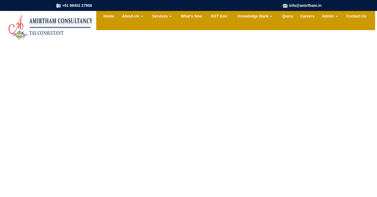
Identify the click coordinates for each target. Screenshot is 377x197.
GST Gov (219, 16)
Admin (330, 16)
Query (287, 16)
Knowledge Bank (255, 16)
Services (162, 16)
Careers (307, 16)
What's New (191, 16)
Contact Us (356, 16)
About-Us (132, 16)
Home (108, 16)
